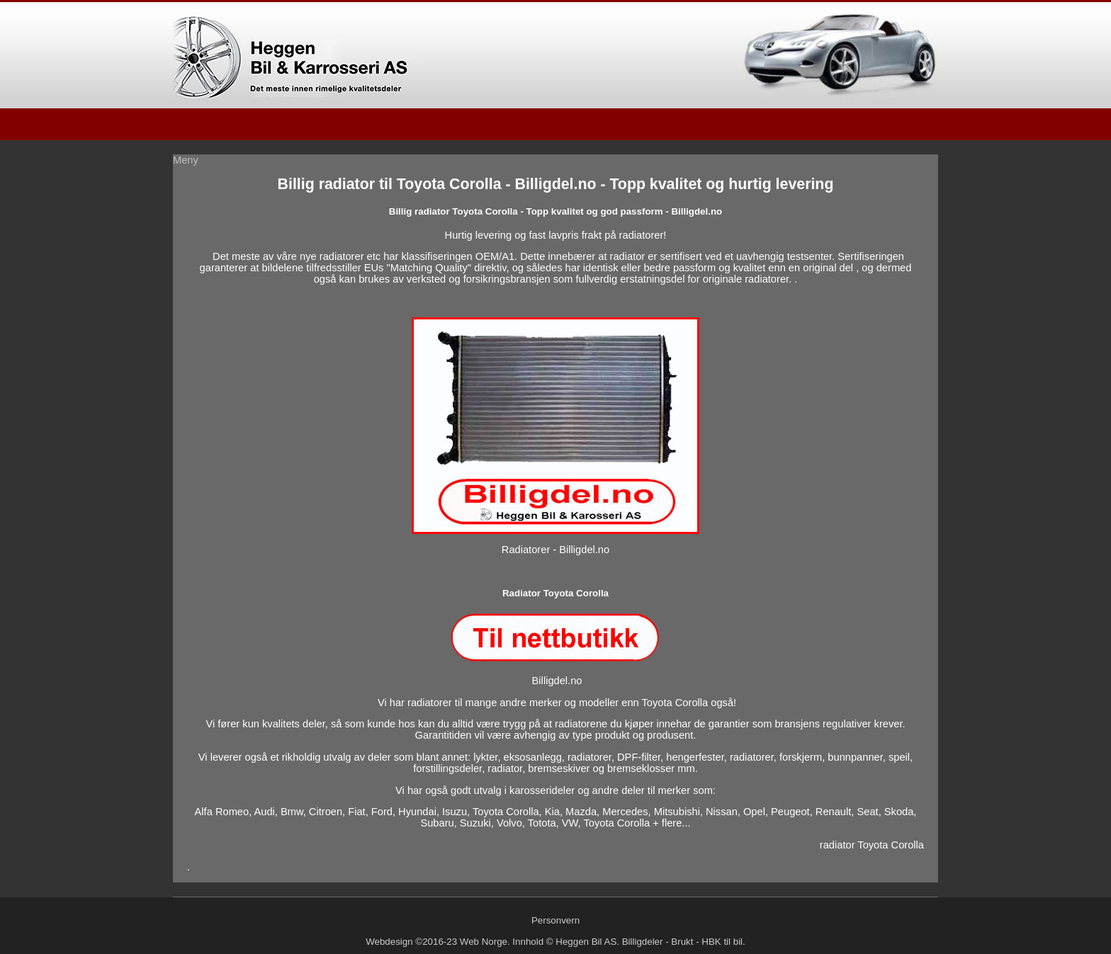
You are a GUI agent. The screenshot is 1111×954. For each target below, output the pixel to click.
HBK (711, 941)
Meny (185, 160)
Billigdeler (642, 941)
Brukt (682, 941)
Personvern (555, 920)
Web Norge (483, 941)
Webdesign (389, 941)
